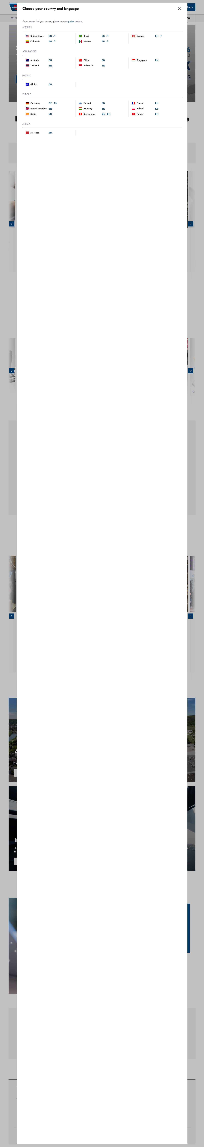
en (52, 36)
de (50, 103)
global (71, 21)
